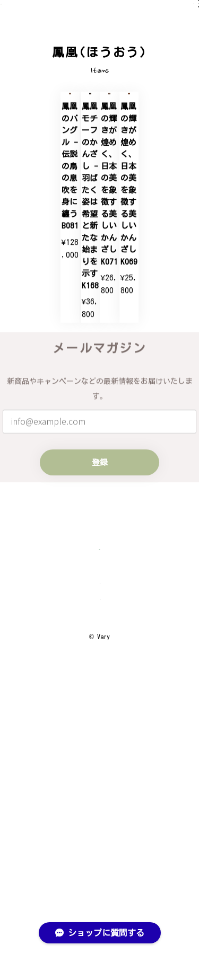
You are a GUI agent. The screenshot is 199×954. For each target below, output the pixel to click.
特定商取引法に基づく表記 (100, 855)
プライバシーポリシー (100, 831)
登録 (100, 655)
